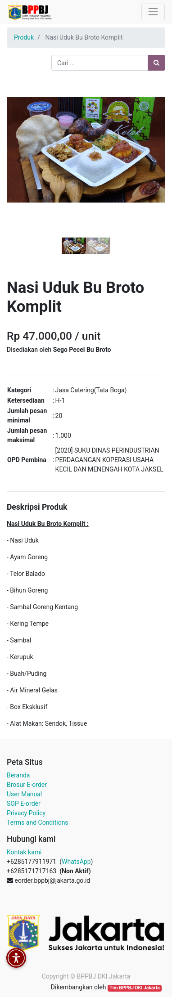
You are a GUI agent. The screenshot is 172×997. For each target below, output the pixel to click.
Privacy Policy (26, 813)
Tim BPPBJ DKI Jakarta (134, 988)
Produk (24, 37)
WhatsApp (76, 861)
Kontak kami (24, 852)
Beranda (18, 775)
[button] (19, 161)
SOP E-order (24, 803)
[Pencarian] (156, 63)
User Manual (24, 794)
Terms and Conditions (37, 822)
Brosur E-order (27, 784)
